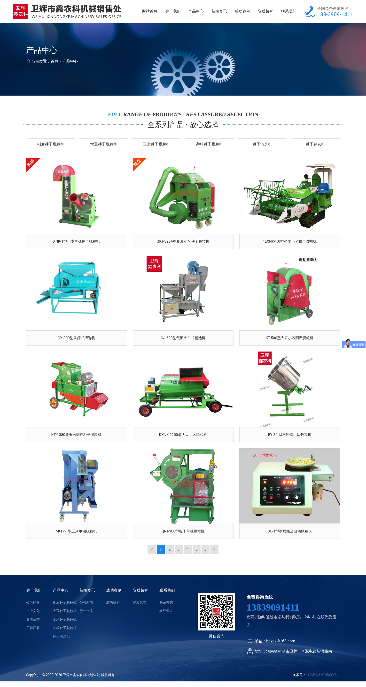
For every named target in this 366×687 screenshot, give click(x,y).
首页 (54, 62)
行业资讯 (86, 616)
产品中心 (196, 12)
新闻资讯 (219, 12)
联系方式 (166, 608)
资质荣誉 (265, 12)
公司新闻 (86, 608)
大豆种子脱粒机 (103, 146)
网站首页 (149, 12)
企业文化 (33, 616)
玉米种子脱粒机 (156, 146)
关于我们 (173, 12)
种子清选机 (262, 146)
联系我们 (288, 12)
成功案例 (242, 12)
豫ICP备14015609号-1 (323, 680)
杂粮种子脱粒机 (209, 146)
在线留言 (166, 616)
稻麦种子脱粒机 (50, 146)
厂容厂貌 (33, 633)
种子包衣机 (315, 146)
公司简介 (33, 608)
